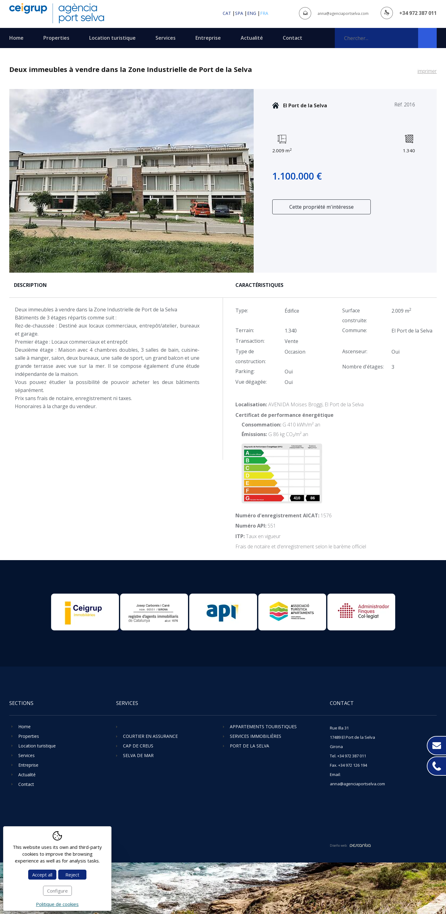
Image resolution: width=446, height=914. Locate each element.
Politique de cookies (57, 904)
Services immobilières (255, 736)
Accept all (42, 875)
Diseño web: (350, 845)
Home (16, 37)
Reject (72, 875)
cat (227, 13)
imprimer (427, 71)
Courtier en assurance (150, 736)
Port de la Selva (249, 746)
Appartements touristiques (263, 726)
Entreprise (208, 37)
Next (248, 181)
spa (239, 13)
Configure (57, 891)
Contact (292, 37)
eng (251, 13)
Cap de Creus (138, 746)
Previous (14, 181)
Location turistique (112, 37)
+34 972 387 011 (418, 13)
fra (264, 13)
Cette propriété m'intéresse (321, 206)
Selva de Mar (138, 755)
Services (165, 37)
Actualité (252, 37)
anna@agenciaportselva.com (343, 13)
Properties (56, 37)
